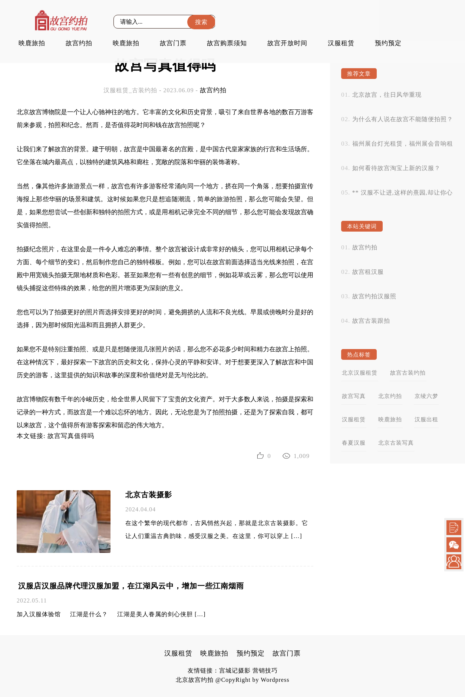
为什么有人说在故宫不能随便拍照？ (402, 119)
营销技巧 (265, 670)
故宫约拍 (79, 43)
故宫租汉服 (368, 272)
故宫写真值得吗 (70, 435)
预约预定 (388, 43)
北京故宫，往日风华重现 (387, 95)
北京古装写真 (396, 443)
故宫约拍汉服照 (374, 296)
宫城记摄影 (235, 670)
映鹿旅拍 (32, 43)
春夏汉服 (354, 443)
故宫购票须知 (227, 43)
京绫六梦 (426, 396)
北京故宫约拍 (195, 680)
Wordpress (275, 680)
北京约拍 (390, 396)
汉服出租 (426, 419)
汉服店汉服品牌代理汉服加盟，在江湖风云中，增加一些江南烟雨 (131, 586)
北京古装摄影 (148, 495)
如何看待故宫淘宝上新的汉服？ (396, 168)
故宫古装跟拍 (371, 321)
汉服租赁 (341, 43)
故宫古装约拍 (408, 373)
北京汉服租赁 (359, 373)
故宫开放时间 (287, 43)
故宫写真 (354, 396)
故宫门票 (173, 43)
